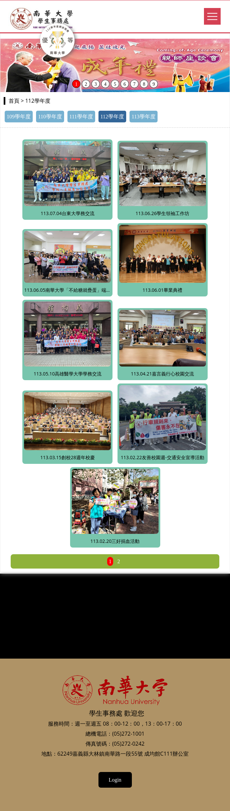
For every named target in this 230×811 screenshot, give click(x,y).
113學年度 (143, 116)
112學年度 (112, 116)
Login (114, 780)
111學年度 (81, 116)
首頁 (14, 101)
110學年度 (50, 116)
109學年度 (19, 116)
